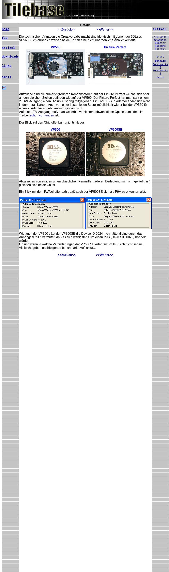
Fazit (160, 77)
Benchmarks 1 (160, 66)
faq (5, 38)
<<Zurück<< (67, 29)
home (5, 29)
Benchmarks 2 (160, 72)
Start (160, 56)
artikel (8, 48)
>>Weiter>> (104, 29)
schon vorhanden (42, 115)
